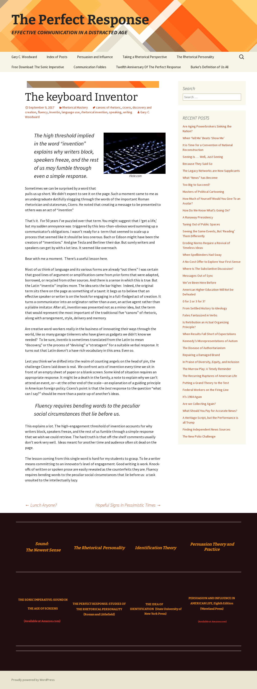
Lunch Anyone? (41, 505)
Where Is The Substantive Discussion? (208, 269)
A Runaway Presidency (198, 217)
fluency (43, 112)
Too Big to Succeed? (196, 185)
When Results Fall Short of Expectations (209, 334)
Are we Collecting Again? (199, 404)
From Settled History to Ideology (205, 308)
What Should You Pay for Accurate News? (210, 411)
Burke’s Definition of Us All (209, 67)
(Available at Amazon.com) (42, 621)
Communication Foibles (90, 67)
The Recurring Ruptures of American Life (210, 376)
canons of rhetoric (108, 107)
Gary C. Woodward (24, 57)
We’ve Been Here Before (199, 283)
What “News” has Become (200, 178)
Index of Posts (57, 57)
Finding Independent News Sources (206, 429)
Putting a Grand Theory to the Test (206, 383)
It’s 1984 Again (192, 397)
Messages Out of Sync (198, 276)
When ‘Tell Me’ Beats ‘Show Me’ (204, 138)
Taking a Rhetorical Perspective (145, 57)
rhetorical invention (94, 112)
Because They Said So (197, 164)
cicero (126, 107)
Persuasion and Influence (95, 57)
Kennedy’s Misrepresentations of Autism (210, 341)
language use (71, 112)
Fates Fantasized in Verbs (200, 315)
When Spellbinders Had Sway (202, 255)
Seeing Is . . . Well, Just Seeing (203, 157)
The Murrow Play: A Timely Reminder (207, 369)
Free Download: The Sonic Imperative (37, 67)
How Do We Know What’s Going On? (206, 210)
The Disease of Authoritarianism (204, 348)
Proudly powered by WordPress (33, 680)
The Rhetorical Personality (195, 57)
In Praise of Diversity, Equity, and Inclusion (211, 362)
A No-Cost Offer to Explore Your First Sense (212, 262)
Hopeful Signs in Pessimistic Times (128, 505)
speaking (115, 112)
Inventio (54, 112)
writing (127, 112)
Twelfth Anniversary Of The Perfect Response (148, 67)
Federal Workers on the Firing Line (206, 390)
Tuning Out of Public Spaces (201, 224)
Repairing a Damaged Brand (201, 355)
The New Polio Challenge (199, 436)
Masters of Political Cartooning (203, 192)
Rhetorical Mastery (75, 107)
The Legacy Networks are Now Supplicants (211, 171)
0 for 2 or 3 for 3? (194, 301)
